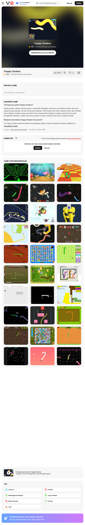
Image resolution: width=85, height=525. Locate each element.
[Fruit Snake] (69, 254)
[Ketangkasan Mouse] (23, 495)
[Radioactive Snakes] (16, 254)
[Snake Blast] (69, 356)
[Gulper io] (16, 213)
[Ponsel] (62, 501)
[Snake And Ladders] (42, 336)
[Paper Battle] (69, 295)
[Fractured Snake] (42, 295)
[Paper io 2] (16, 234)
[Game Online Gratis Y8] (10, 3)
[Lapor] (71, 73)
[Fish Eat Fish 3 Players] (42, 172)
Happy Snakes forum (74, 138)
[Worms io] (42, 234)
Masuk (69, 3)
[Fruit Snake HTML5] (69, 336)
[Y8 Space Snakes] (16, 315)
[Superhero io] (69, 234)
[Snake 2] (42, 356)
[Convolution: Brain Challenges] (16, 295)
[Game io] (23, 489)
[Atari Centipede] (16, 356)
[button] (11, 126)
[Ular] (23, 507)
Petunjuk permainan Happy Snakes (28, 472)
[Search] (37, 3)
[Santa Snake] (69, 193)
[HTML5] (62, 489)
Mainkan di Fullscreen (42, 53)
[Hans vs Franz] (16, 274)
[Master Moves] (69, 274)
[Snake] (69, 315)
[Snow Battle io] (42, 213)
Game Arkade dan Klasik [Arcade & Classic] (18, 129)
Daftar (79, 3)
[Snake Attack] (16, 336)
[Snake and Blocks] (42, 315)
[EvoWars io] (42, 193)
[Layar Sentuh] (62, 495)
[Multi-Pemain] (23, 501)
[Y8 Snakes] (16, 193)
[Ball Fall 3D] (69, 213)
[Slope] (16, 172)
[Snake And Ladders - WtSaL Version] (42, 254)
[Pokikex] (42, 274)
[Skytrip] (69, 172)
